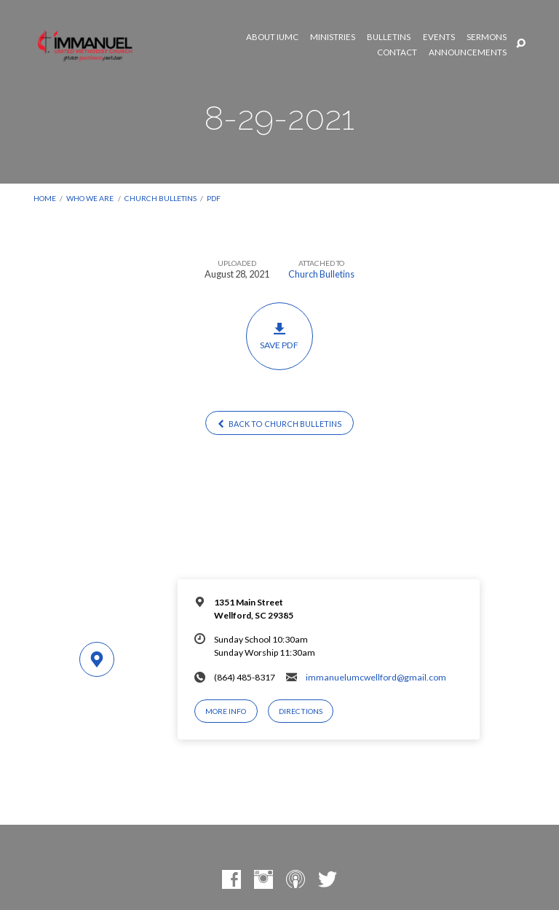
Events (439, 37)
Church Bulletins (160, 198)
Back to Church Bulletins (279, 423)
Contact (397, 52)
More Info (225, 711)
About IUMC (272, 37)
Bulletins (389, 37)
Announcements (468, 52)
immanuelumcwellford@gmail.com (376, 677)
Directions (300, 711)
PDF (214, 198)
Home (44, 198)
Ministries (332, 37)
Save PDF (279, 335)
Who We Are (90, 198)
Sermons (487, 37)
